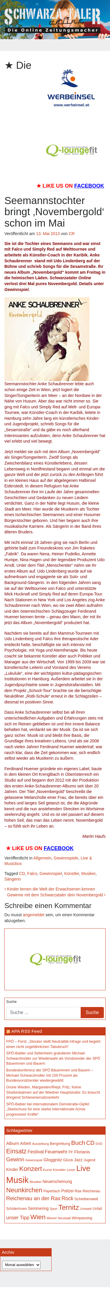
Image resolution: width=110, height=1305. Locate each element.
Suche (11, 1002)
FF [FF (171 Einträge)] (70, 1152)
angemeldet (33, 914)
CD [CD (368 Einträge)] (90, 1143)
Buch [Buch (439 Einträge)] (78, 1142)
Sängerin (12, 879)
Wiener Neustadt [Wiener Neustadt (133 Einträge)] (59, 1218)
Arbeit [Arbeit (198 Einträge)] (25, 1143)
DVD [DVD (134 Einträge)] (99, 1143)
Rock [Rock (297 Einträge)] (67, 1198)
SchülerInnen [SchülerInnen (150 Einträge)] (16, 1209)
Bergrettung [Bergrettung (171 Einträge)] (60, 1143)
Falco (32, 873)
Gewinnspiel (51, 873)
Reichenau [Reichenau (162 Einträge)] (91, 1191)
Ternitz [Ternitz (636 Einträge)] (68, 1207)
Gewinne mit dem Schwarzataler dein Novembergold (56, 895)
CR (72, 233)
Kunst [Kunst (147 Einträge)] (47, 1170)
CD (22, 873)
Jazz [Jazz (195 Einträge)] (78, 1159)
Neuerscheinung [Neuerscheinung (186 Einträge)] (57, 1181)
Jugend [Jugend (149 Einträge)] (89, 1160)
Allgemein (42, 858)
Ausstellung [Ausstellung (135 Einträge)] (40, 1143)
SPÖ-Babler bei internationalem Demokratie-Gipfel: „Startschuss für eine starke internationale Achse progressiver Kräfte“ (48, 1109)
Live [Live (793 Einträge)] (83, 1168)
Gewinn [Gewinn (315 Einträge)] (15, 1159)
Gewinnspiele (66, 858)
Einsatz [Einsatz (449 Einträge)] (16, 1151)
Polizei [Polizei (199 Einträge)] (67, 1190)
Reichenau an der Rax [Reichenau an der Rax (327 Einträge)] (33, 1198)
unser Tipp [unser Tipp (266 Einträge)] (17, 1217)
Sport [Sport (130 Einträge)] (53, 1208)
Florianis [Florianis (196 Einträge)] (82, 1152)
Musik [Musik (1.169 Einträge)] (17, 1180)
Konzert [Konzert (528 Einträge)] (30, 1168)
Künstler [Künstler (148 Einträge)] (59, 1170)
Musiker (88, 873)
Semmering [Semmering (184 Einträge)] (38, 1208)
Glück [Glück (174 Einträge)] (68, 1160)
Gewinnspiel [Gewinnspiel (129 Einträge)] (33, 1160)
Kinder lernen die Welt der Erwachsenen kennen (49, 889)
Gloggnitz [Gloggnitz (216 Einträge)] (52, 1159)
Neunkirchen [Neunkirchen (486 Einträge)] (24, 1190)
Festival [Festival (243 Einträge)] (36, 1151)
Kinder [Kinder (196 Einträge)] (12, 1169)
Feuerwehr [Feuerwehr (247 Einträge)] (56, 1151)
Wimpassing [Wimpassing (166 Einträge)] (82, 1218)
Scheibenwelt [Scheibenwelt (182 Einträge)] (86, 1199)
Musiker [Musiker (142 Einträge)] (36, 1182)
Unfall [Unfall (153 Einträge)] (97, 1209)
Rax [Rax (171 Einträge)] (78, 1191)
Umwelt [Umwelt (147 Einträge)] (86, 1209)
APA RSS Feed (26, 1031)
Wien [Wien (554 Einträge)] (37, 1217)
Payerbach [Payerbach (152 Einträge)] (51, 1191)
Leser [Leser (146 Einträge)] (71, 1170)
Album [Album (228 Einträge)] (12, 1143)
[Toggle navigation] (55, 45)
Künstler (71, 873)
